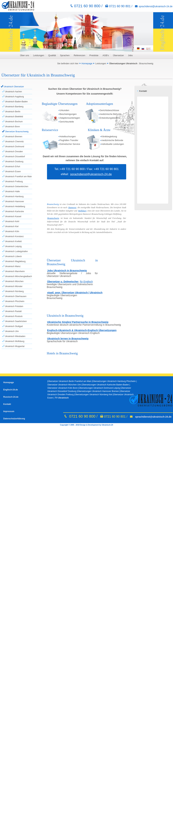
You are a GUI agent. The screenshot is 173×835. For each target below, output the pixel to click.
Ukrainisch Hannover (14, 201)
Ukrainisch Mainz (12, 266)
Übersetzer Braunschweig (16, 131)
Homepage (86, 63)
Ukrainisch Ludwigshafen (16, 251)
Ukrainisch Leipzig (13, 246)
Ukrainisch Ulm (12, 331)
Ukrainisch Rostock (14, 316)
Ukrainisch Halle (12, 191)
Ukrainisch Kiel (11, 226)
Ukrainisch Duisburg (14, 161)
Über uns (24, 55)
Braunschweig (146, 63)
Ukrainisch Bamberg (14, 106)
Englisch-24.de (10, 389)
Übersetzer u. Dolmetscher (63, 281)
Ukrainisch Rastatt (13, 311)
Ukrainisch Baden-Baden (16, 101)
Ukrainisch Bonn (12, 126)
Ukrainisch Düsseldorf (15, 156)
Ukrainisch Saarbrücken (16, 321)
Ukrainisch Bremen (13, 136)
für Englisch (86, 281)
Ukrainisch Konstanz (14, 236)
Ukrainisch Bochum (14, 121)
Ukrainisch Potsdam (14, 306)
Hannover (72, 207)
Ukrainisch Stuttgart (14, 326)
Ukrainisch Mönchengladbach (18, 276)
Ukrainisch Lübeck (13, 256)
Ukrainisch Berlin (12, 111)
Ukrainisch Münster (14, 286)
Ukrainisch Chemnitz (14, 141)
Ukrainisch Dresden (14, 151)
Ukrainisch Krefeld (13, 241)
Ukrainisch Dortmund (14, 146)
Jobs (130, 55)
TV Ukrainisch (62, 398)
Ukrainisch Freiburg (14, 181)
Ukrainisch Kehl (12, 221)
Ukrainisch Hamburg (14, 196)
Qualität (52, 55)
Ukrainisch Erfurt (12, 166)
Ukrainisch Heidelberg (15, 206)
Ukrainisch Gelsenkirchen (16, 186)
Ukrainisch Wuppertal (14, 346)
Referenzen (79, 55)
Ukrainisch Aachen (13, 91)
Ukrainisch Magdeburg (15, 261)
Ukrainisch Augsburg (14, 96)
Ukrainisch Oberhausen (15, 296)
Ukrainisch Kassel (13, 216)
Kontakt (7, 404)
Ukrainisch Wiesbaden (15, 336)
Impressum (8, 411)
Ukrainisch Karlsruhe (14, 211)
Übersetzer (118, 55)
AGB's (106, 55)
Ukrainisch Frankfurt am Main (18, 176)
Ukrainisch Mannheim (15, 271)
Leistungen (38, 55)
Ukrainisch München (14, 281)
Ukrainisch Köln (12, 231)
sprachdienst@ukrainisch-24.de (155, 6)
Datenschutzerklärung (14, 418)
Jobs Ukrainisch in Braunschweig (67, 270)
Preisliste (93, 55)
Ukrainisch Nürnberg (14, 291)
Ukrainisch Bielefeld (14, 116)
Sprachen (65, 55)
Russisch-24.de (10, 397)
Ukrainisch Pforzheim (14, 301)
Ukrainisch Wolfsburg (14, 341)
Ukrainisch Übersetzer (14, 86)
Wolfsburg (82, 211)
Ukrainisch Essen (13, 171)
